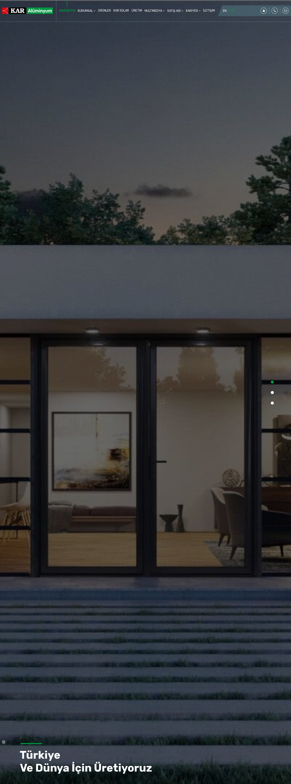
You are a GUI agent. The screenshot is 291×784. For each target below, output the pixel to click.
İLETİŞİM (209, 10)
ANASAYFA (67, 10)
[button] (272, 382)
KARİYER (192, 11)
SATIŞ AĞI (174, 11)
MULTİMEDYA (154, 11)
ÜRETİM (137, 10)
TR (232, 11)
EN (225, 11)
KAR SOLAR (121, 10)
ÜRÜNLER (104, 10)
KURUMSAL (85, 11)
